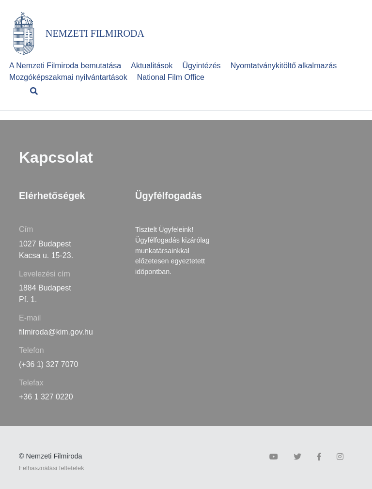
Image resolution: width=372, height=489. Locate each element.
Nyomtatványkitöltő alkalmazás (284, 65)
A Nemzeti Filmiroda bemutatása (65, 65)
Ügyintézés (201, 65)
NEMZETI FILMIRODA (95, 33)
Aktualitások (151, 65)
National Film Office (170, 77)
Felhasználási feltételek (51, 468)
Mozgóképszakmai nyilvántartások (68, 77)
